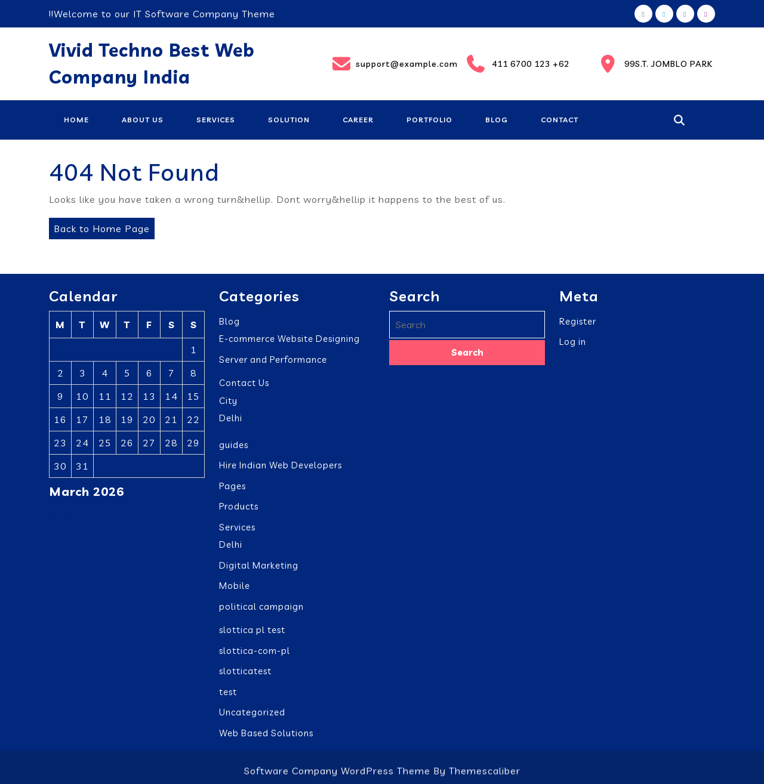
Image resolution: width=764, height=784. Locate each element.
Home (76, 119)
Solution (289, 119)
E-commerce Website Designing (289, 337)
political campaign (261, 604)
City (228, 399)
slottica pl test (252, 628)
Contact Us (244, 381)
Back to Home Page (99, 226)
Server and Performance (273, 357)
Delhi (230, 416)
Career (358, 119)
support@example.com (391, 64)
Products (238, 505)
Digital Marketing (258, 563)
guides (233, 443)
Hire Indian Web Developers (280, 464)
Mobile (234, 584)
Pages (232, 484)
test (228, 690)
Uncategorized (252, 711)
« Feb (62, 511)
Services (215, 119)
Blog (496, 119)
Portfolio (429, 119)
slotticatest (245, 669)
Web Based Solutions (266, 731)
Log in (572, 340)
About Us (143, 119)
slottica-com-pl (254, 649)
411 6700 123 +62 (517, 64)
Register (577, 319)
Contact (559, 119)
